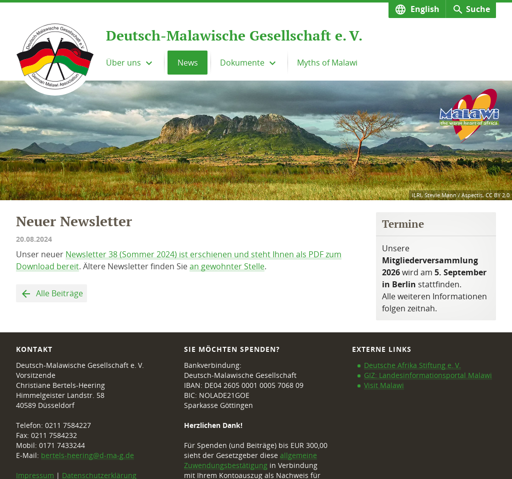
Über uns (124, 62)
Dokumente (243, 62)
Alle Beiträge (58, 293)
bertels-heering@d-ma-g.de (87, 455)
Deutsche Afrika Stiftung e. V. (412, 365)
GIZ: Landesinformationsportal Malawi (428, 375)
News (188, 62)
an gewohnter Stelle (227, 266)
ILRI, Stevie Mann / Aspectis (447, 195)
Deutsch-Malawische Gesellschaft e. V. (234, 36)
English (424, 9)
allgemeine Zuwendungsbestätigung (250, 460)
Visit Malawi (384, 385)
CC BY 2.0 (498, 195)
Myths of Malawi (327, 62)
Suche (478, 9)
